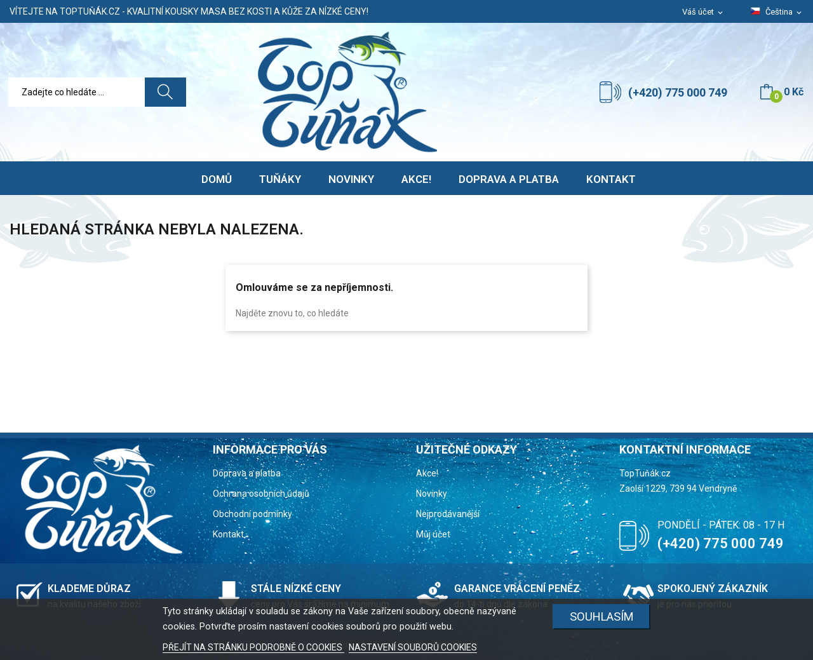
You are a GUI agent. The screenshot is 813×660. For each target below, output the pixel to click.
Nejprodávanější (448, 514)
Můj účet (433, 534)
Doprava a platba (247, 473)
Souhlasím (602, 616)
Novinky (431, 493)
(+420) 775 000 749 (677, 92)
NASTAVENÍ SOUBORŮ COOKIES (413, 647)
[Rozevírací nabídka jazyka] (776, 12)
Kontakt (228, 534)
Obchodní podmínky (252, 514)
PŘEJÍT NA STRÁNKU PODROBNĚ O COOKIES (253, 647)
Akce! (427, 473)
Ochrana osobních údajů (261, 493)
